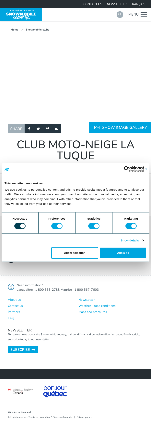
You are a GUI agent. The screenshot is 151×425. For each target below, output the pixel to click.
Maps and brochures (92, 312)
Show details (130, 240)
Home (14, 30)
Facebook (29, 128)
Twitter (38, 128)
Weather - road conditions (97, 306)
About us (14, 300)
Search (119, 14)
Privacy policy (84, 417)
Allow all (123, 253)
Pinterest (47, 128)
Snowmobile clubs (37, 30)
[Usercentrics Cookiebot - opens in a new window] (129, 169)
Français (138, 4)
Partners (14, 312)
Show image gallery (124, 127)
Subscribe (20, 349)
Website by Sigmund (19, 412)
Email (56, 128)
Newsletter (117, 4)
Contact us (92, 4)
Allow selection (75, 253)
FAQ (11, 318)
